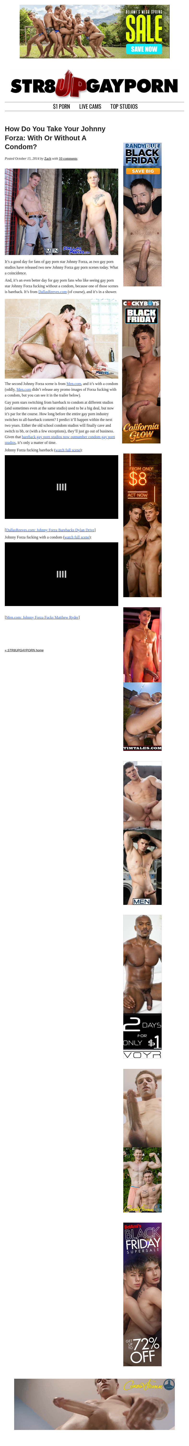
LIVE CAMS (90, 105)
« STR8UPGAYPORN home (24, 650)
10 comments (68, 158)
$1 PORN (61, 105)
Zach (47, 158)
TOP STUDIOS (124, 105)
